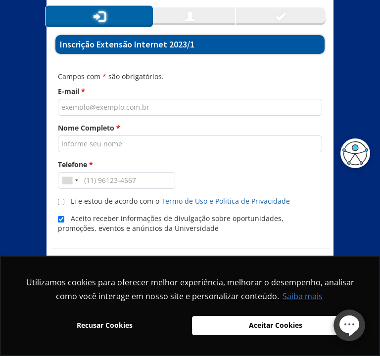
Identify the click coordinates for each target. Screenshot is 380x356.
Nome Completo (89, 128)
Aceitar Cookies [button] (275, 325)
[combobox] (69, 180)
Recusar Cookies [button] (105, 325)
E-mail (71, 91)
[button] (352, 153)
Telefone (75, 164)
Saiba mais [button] (303, 296)
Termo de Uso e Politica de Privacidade (225, 201)
